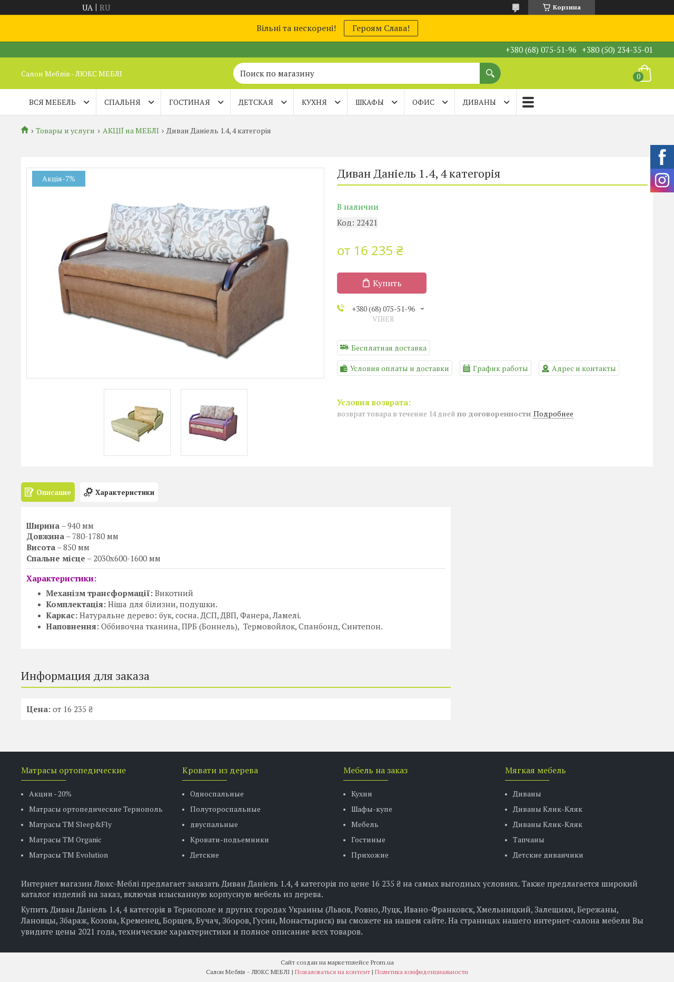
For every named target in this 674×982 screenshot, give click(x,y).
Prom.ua (382, 962)
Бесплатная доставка (389, 348)
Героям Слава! (381, 28)
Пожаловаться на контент (332, 972)
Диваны (527, 794)
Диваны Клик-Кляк (547, 809)
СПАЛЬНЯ (122, 102)
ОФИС (423, 102)
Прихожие (370, 855)
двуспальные (214, 824)
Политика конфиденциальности (421, 972)
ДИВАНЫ (479, 102)
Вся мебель (52, 102)
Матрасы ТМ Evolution (68, 855)
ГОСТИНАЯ (189, 102)
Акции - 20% (50, 794)
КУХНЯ (314, 102)
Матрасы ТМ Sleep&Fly (70, 824)
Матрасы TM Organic (65, 839)
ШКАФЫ (369, 102)
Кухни (361, 794)
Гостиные (368, 839)
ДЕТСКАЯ (256, 102)
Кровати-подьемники (229, 839)
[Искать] (490, 68)
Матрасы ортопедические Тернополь (96, 809)
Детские (204, 855)
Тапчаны (528, 839)
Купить (387, 283)
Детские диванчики (548, 855)
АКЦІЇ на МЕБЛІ (131, 130)
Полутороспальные (225, 809)
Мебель (365, 824)
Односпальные (217, 794)
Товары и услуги (65, 130)
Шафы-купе (371, 809)
